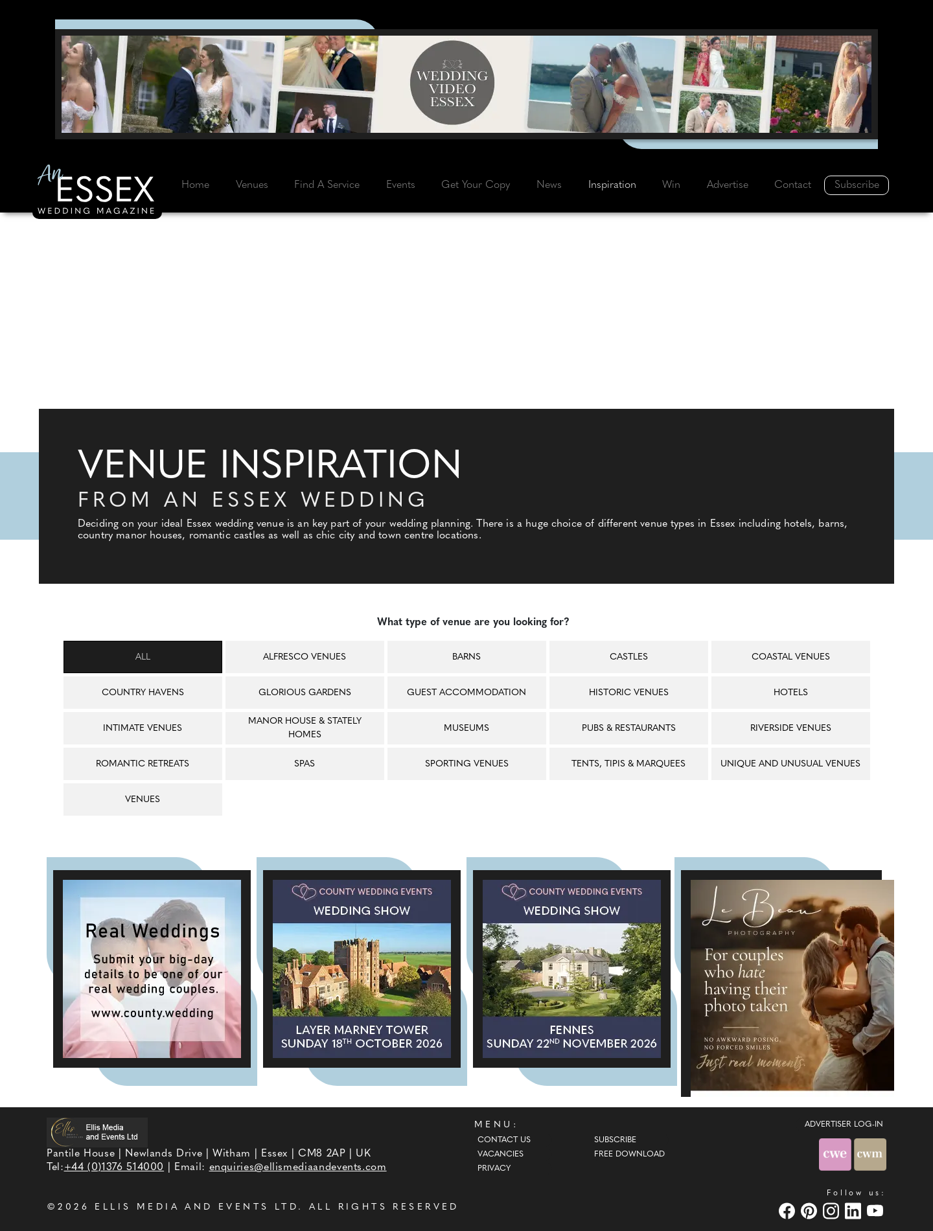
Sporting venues (467, 764)
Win (671, 185)
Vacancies (501, 1154)
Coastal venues (791, 657)
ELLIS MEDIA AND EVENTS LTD (196, 1207)
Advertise (727, 185)
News (549, 185)
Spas (304, 764)
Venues (252, 185)
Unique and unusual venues (790, 764)
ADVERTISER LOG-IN (844, 1125)
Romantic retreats (142, 764)
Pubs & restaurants (629, 728)
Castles (629, 657)
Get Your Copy (475, 185)
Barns (466, 657)
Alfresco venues (304, 657)
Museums (466, 728)
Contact (792, 185)
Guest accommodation (466, 693)
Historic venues (629, 693)
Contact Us (504, 1140)
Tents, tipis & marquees (628, 764)
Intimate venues (142, 728)
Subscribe (857, 185)
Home (195, 185)
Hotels (791, 693)
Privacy (494, 1169)
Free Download (629, 1154)
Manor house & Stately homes (305, 728)
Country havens (143, 693)
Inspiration (612, 185)
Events (400, 185)
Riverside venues (790, 728)
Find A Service (327, 185)
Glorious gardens (305, 693)
